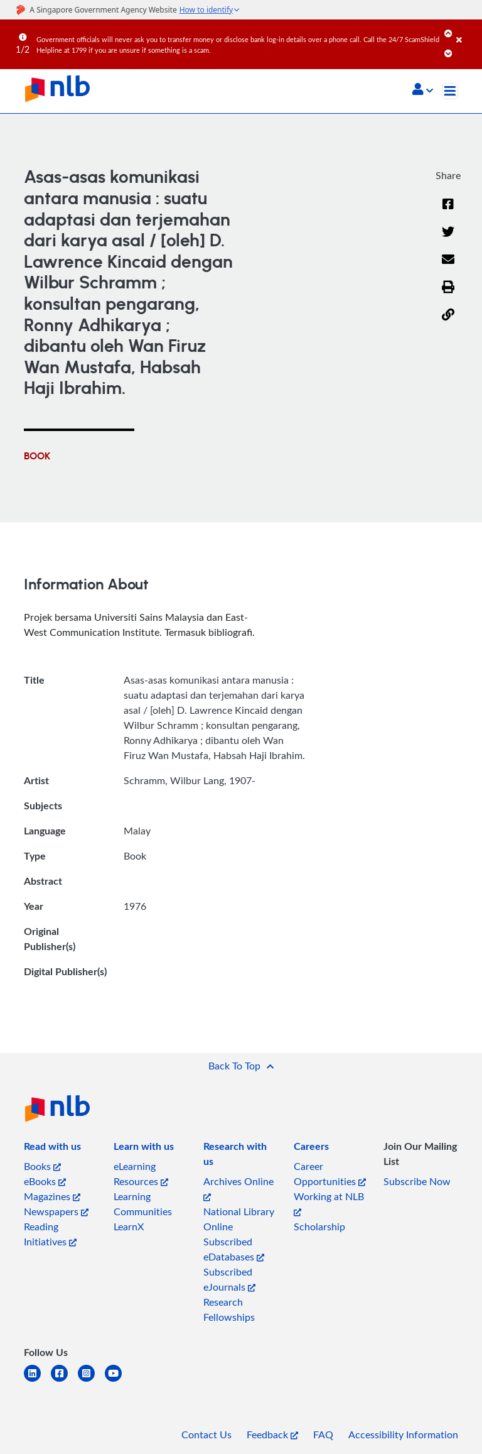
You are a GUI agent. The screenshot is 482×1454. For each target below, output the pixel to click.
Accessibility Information (403, 1434)
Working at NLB (329, 1202)
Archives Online (238, 1187)
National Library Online (238, 1219)
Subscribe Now (417, 1181)
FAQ (323, 1434)
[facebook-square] (64, 1381)
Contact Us (206, 1434)
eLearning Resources (141, 1173)
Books (42, 1166)
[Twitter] (448, 239)
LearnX (129, 1226)
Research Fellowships (229, 1309)
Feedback (272, 1434)
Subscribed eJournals (229, 1279)
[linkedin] (37, 1381)
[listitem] (52, 1149)
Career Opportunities (330, 1173)
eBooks (45, 1181)
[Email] (448, 267)
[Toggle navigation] (450, 91)
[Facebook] (448, 212)
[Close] (467, 30)
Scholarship (319, 1226)
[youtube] (118, 1381)
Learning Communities (143, 1203)
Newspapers (56, 1211)
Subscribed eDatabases (233, 1249)
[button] (422, 90)
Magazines (52, 1196)
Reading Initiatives (50, 1234)
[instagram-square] (91, 1381)
